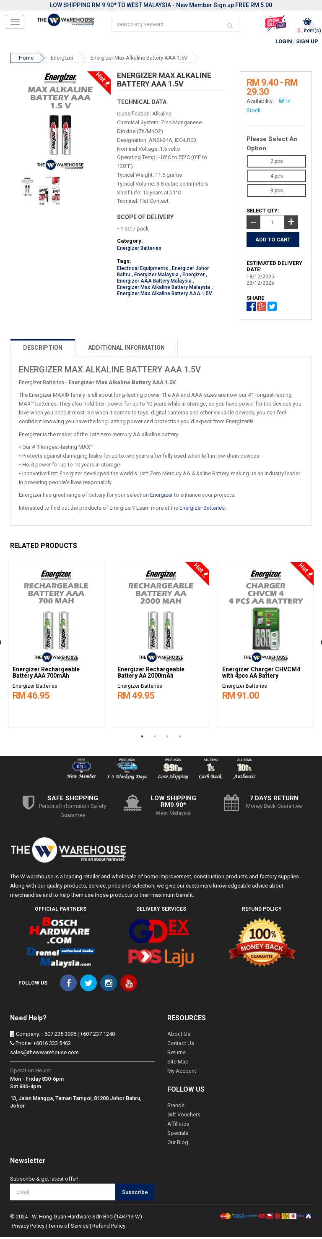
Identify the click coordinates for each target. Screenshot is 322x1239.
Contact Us (180, 1045)
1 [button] (142, 738)
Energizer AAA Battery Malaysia (154, 283)
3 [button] (167, 738)
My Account (181, 1073)
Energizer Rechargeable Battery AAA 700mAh (46, 674)
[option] (56, 645)
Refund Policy (108, 1228)
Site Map (178, 1064)
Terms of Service (68, 1228)
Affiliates (178, 1126)
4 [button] (180, 738)
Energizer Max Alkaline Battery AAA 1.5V (139, 60)
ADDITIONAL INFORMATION (126, 349)
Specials (177, 1135)
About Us (178, 1036)
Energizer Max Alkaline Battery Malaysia (163, 289)
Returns (176, 1054)
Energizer (62, 60)
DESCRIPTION (42, 349)
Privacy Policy (28, 1228)
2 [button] (155, 738)
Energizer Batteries (139, 250)
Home (26, 60)
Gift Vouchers (183, 1116)
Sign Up (307, 43)
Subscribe (135, 1194)
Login (283, 43)
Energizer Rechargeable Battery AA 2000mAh (150, 674)
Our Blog (177, 1144)
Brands (175, 1107)
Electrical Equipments (142, 270)
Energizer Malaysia (156, 277)
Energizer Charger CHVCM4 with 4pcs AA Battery (261, 674)
